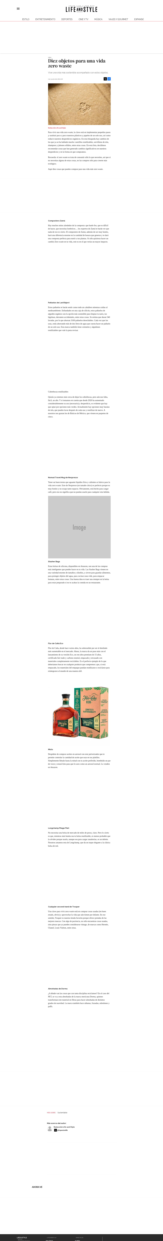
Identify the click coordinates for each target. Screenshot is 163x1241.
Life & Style (22, 1238)
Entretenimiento (45, 19)
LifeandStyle (51, 1237)
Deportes (66, 19)
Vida (49, 57)
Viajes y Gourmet (118, 19)
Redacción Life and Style (64, 1127)
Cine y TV (83, 19)
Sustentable (62, 1113)
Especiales (79, 1237)
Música (98, 19)
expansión (140, 19)
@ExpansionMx (62, 1130)
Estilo (25, 19)
